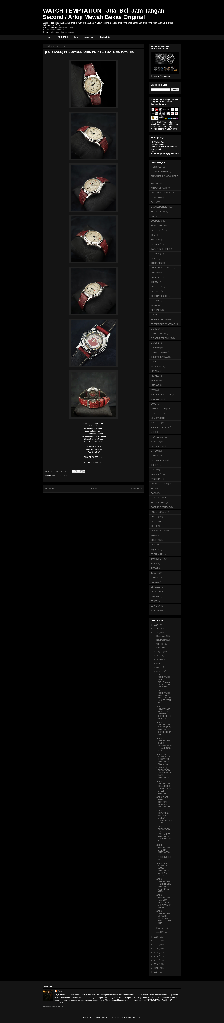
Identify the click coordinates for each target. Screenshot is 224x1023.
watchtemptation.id (55, 30)
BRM (153, 235)
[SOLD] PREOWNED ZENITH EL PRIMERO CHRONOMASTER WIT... (163, 712)
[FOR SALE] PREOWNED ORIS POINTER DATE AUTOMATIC (164, 772)
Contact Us (104, 37)
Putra (60, 991)
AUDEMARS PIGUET (160, 193)
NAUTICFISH (157, 446)
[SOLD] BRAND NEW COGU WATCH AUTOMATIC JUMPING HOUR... (163, 869)
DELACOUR (156, 286)
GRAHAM (155, 347)
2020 (156, 948)
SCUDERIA (156, 521)
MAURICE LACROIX (160, 427)
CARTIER (155, 254)
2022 (156, 941)
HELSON (155, 371)
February (160, 928)
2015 (156, 968)
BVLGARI (155, 244)
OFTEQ (154, 451)
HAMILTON (156, 366)
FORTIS (154, 315)
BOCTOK (155, 216)
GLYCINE (155, 343)
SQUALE (155, 549)
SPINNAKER (156, 545)
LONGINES (156, 413)
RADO (154, 493)
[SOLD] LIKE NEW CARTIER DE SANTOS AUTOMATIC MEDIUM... (164, 759)
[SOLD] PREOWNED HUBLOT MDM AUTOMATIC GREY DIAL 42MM (163, 885)
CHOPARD (156, 263)
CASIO (154, 258)
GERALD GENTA (158, 333)
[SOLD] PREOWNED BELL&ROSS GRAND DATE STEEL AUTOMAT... (163, 787)
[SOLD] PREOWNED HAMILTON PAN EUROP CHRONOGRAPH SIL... (163, 901)
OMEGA (154, 455)
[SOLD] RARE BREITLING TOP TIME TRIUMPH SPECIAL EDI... (164, 802)
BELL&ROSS (157, 211)
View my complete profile (53, 1006)
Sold (76, 37)
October (160, 644)
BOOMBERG (157, 221)
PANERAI (155, 474)
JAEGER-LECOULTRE (161, 394)
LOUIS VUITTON (158, 418)
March (159, 671)
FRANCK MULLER (159, 319)
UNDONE (155, 582)
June (158, 659)
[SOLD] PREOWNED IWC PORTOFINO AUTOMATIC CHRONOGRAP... (163, 833)
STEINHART (156, 554)
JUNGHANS (156, 399)
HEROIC (155, 380)
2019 (156, 952)
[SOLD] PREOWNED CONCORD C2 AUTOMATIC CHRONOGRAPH (163, 728)
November (161, 640)
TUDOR (154, 573)
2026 (156, 625)
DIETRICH (155, 291)
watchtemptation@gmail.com (63, 32)
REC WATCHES (158, 502)
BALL (153, 202)
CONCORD (156, 277)
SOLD (153, 540)
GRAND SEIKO (158, 352)
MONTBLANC (157, 437)
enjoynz (120, 1017)
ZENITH (154, 601)
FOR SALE (63, 37)
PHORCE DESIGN (159, 484)
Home (49, 37)
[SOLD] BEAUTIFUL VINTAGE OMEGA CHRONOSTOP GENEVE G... (164, 817)
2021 (156, 944)
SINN (153, 535)
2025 (156, 629)
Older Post (136, 488)
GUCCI (154, 362)
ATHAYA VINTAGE (159, 188)
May (158, 663)
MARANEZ (156, 423)
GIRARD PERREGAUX (161, 338)
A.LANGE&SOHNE (159, 171)
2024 (156, 632)
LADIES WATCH (158, 408)
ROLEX (154, 517)
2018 (156, 956)
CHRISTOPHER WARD (161, 268)
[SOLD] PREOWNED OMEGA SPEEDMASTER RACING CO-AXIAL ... (164, 744)
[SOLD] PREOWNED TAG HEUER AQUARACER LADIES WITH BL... (163, 696)
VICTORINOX (157, 592)
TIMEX (154, 563)
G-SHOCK (155, 329)
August (159, 651)
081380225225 (97, 462)
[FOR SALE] (57, 475)
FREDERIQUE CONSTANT (163, 324)
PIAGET (154, 488)
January (160, 932)
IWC (153, 390)
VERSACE (155, 587)
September (161, 648)
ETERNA (155, 301)
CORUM (154, 282)
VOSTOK (155, 596)
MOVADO (155, 441)
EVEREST (155, 305)
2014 (156, 972)
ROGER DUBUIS (158, 512)
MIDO (153, 432)
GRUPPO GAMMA (159, 357)
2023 (156, 937)
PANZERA (155, 479)
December (161, 636)
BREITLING (156, 230)
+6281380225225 (66, 27)
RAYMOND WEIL (158, 498)
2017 (156, 960)
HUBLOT (155, 385)
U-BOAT (154, 577)
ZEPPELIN (156, 606)
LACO (153, 404)
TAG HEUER (156, 559)
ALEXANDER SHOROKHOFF (164, 176)
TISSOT (154, 568)
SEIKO (154, 526)
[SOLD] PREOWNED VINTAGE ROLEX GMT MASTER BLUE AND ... (164, 917)
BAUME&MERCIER (160, 207)
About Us (88, 37)
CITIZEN (155, 272)
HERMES (155, 376)
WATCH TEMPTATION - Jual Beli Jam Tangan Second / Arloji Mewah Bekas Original (103, 13)
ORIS (65, 475)
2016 (156, 964)
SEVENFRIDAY (158, 531)
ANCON (154, 183)
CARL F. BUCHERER (160, 249)
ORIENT (154, 465)
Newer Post (51, 488)
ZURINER (155, 610)
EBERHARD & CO (159, 296)
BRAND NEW (157, 225)
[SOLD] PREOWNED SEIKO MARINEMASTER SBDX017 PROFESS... (163, 680)
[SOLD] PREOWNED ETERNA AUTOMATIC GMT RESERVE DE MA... (163, 852)
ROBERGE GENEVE (160, 507)
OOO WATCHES (158, 460)
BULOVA (155, 239)
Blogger (137, 1017)
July (158, 655)
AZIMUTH (155, 197)
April (158, 667)
